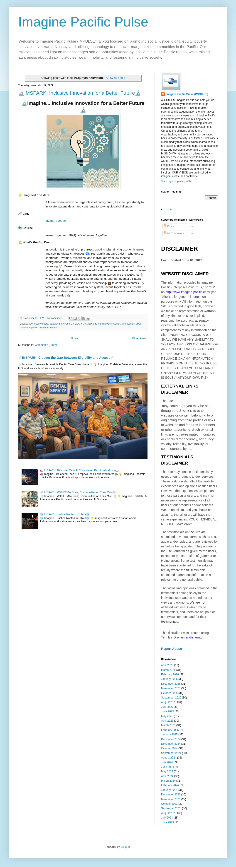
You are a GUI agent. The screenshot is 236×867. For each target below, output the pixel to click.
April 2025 (167, 720)
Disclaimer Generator (189, 637)
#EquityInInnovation (60, 323)
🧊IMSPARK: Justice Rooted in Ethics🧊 (65, 514)
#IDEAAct (78, 323)
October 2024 (169, 748)
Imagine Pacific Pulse (83, 21)
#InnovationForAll (131, 323)
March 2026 (168, 670)
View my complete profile (176, 181)
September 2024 (171, 753)
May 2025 (167, 716)
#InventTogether (28, 327)
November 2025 (170, 688)
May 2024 (167, 771)
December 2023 (170, 794)
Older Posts (139, 338)
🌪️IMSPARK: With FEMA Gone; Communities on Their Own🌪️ (78, 492)
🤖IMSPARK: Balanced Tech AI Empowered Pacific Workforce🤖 (79, 470)
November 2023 (170, 799)
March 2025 (168, 725)
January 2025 (169, 734)
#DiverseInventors (38, 323)
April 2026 (167, 665)
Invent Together (55, 220)
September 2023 (171, 808)
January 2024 (169, 790)
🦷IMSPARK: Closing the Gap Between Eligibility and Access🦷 (66, 357)
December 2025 (170, 683)
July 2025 (167, 706)
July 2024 (167, 762)
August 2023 (168, 813)
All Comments (174, 233)
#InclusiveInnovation (109, 323)
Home (74, 338)
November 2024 (170, 743)
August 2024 (168, 757)
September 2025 (171, 697)
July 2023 (167, 817)
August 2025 (168, 702)
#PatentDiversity (48, 327)
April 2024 (167, 776)
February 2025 (170, 730)
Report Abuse (171, 648)
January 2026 (169, 679)
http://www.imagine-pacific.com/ (187, 292)
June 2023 (167, 822)
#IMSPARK (91, 323)
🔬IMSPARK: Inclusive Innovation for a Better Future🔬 (79, 93)
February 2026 (170, 674)
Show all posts (115, 77)
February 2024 (170, 785)
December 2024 (170, 739)
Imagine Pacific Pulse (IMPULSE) (187, 94)
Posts (169, 226)
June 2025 (167, 711)
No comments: (55, 318)
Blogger (125, 846)
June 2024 (167, 766)
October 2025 (169, 693)
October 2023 (169, 803)
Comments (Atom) (46, 345)
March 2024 (168, 780)
